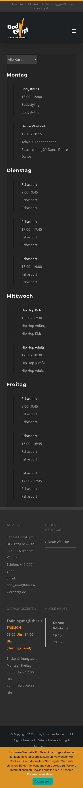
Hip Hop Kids (31, 310)
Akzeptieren (42, 781)
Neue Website (58, 541)
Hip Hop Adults (32, 347)
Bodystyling (30, 89)
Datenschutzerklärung (41, 774)
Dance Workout (33, 126)
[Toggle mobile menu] (74, 31)
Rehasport (29, 184)
